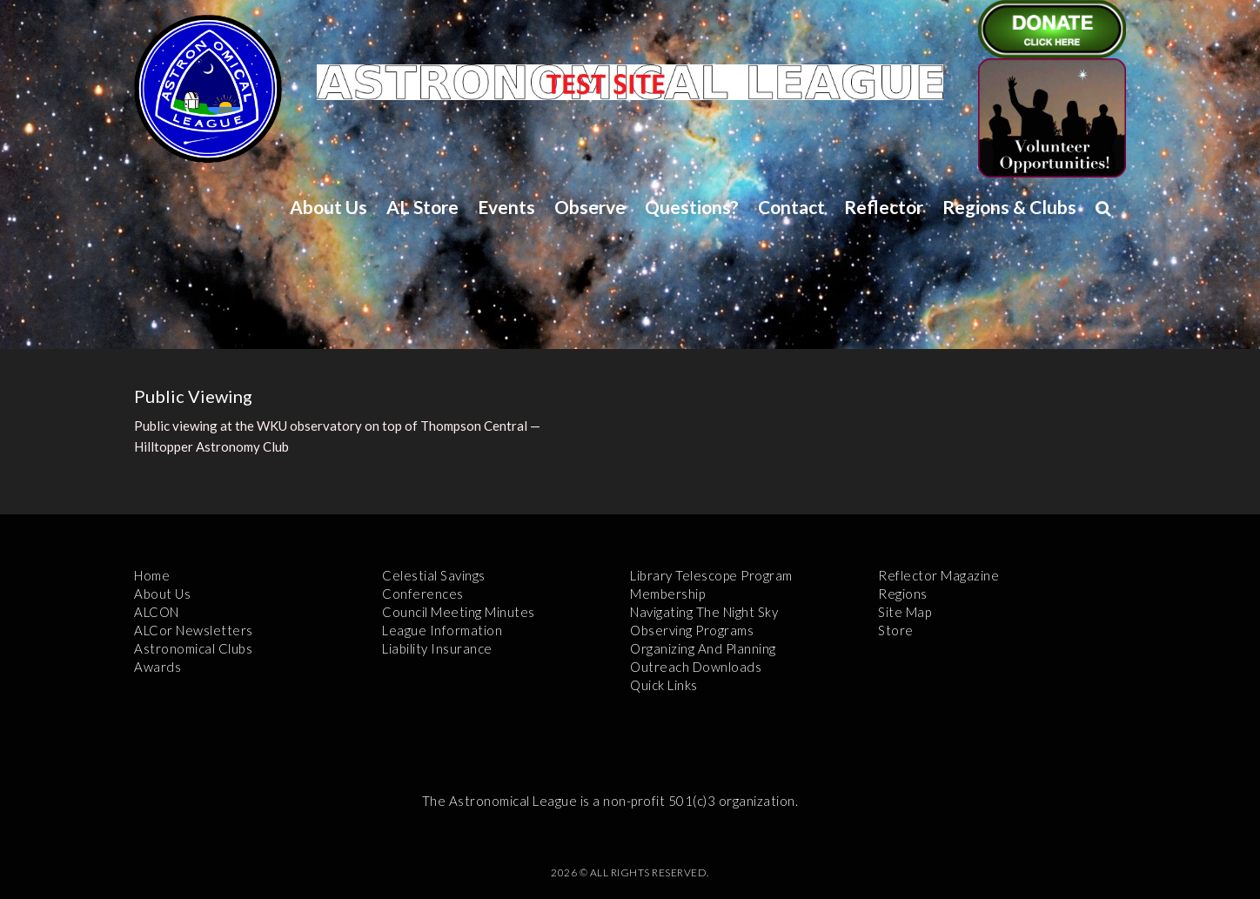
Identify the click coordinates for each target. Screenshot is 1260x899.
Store (896, 630)
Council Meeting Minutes (458, 612)
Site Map (904, 612)
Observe (590, 207)
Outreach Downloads (695, 666)
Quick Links (664, 685)
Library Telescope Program (711, 575)
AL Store (422, 207)
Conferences (423, 593)
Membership (667, 593)
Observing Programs (692, 630)
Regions (903, 593)
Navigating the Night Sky (704, 612)
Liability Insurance (437, 648)
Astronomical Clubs (193, 648)
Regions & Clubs (1009, 207)
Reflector (883, 207)
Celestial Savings (434, 575)
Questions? (692, 207)
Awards (157, 666)
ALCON (156, 612)
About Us (328, 207)
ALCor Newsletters (193, 630)
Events (506, 207)
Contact (791, 207)
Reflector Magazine (938, 575)
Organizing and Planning (703, 648)
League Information (442, 630)
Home (152, 575)
